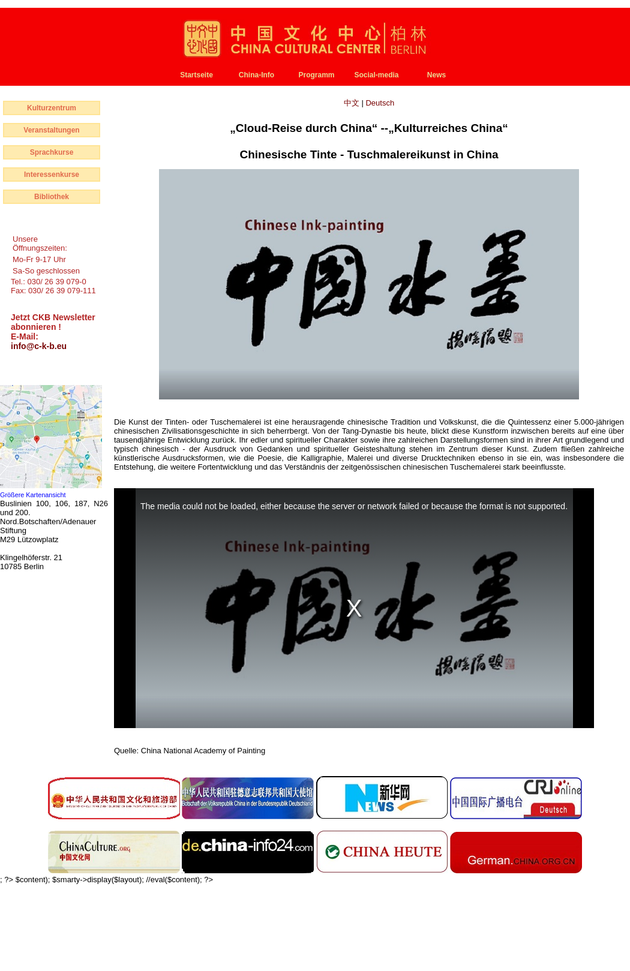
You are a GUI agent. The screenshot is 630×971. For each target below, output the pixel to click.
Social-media (376, 75)
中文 (353, 102)
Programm (316, 75)
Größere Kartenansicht (33, 494)
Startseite (196, 75)
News (436, 75)
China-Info (256, 75)
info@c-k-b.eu (39, 346)
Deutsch (379, 102)
